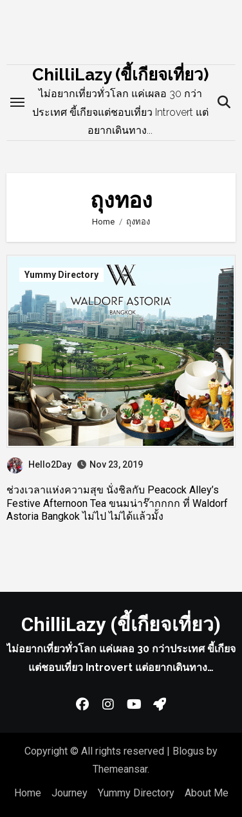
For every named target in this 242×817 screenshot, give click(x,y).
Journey (69, 793)
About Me (206, 793)
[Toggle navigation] (17, 102)
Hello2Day (39, 464)
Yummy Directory (61, 275)
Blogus (188, 751)
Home (27, 793)
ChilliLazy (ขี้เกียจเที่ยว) (120, 74)
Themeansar (120, 769)
